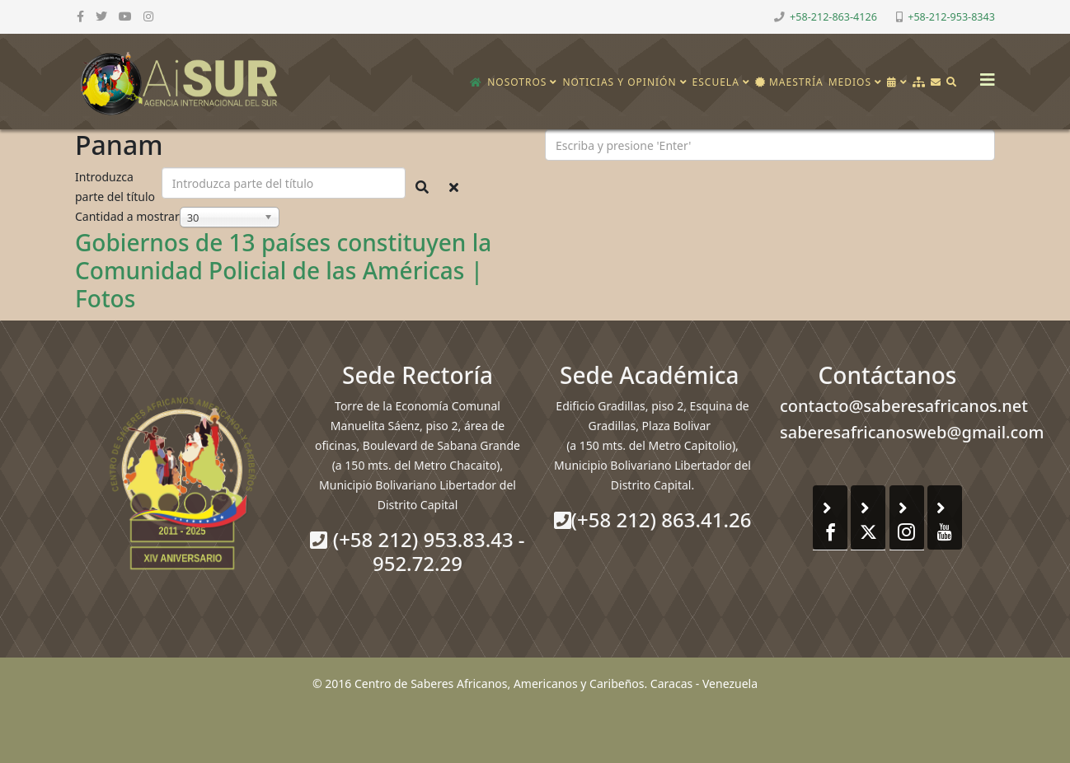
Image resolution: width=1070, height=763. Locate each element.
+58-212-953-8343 (951, 17)
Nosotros (517, 82)
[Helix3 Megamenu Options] (983, 74)
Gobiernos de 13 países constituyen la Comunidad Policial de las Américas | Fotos (283, 270)
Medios (849, 82)
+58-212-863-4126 (833, 17)
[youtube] (125, 16)
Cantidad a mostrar (127, 216)
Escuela (715, 82)
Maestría (789, 82)
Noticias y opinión (619, 82)
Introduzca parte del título (116, 186)
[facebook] (80, 16)
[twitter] (101, 16)
